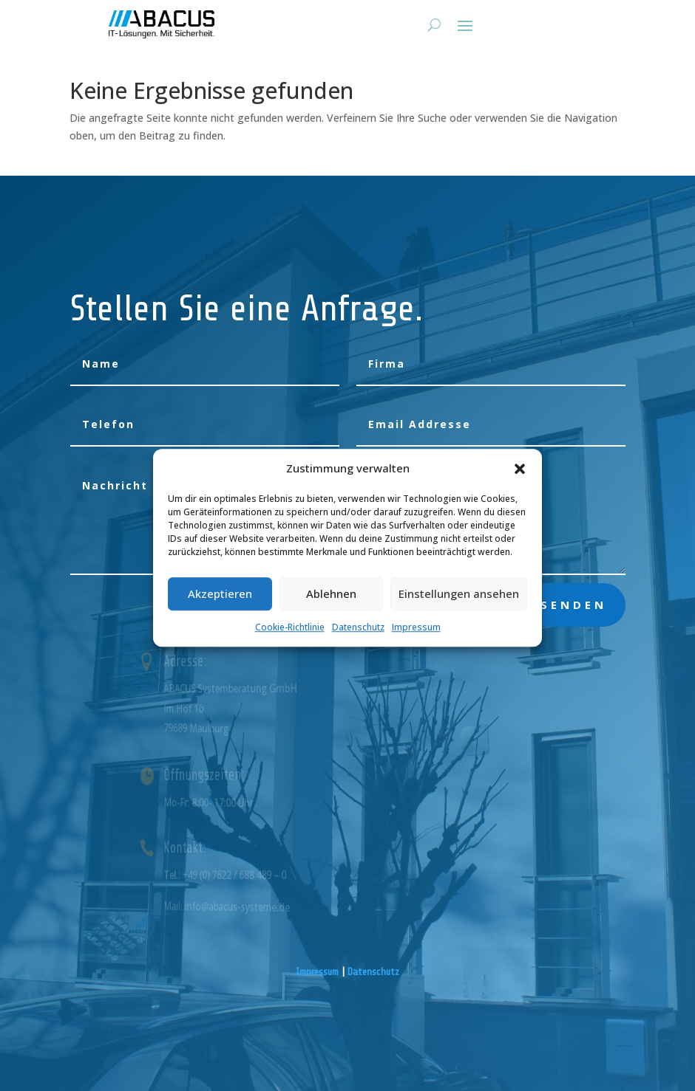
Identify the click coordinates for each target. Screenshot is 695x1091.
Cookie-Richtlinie (290, 640)
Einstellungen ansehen (459, 606)
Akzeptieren (220, 606)
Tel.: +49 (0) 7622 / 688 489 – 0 (240, 875)
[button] (519, 482)
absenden (562, 604)
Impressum (416, 640)
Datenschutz (358, 640)
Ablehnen (331, 606)
